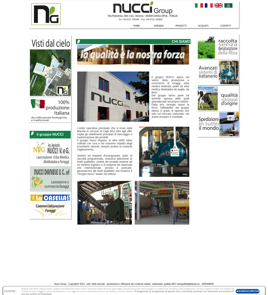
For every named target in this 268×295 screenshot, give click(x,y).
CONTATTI (225, 26)
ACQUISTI (203, 26)
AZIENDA (159, 26)
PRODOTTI (181, 26)
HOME (136, 26)
